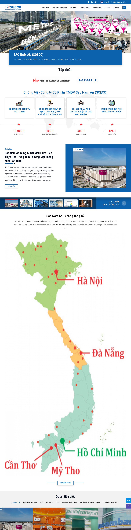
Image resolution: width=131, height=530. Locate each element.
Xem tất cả (15, 502)
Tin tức (107, 7)
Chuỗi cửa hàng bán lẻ (111, 502)
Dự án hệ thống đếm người (90, 502)
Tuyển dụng (97, 7)
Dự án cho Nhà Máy (30, 502)
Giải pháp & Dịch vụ (60, 7)
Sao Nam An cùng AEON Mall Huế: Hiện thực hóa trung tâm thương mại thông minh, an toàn (29, 157)
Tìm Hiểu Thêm (65, 483)
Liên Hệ (116, 7)
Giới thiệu (45, 7)
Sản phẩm (73, 7)
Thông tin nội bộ (119, 2)
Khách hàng (85, 7)
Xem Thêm (11, 186)
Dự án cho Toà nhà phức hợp (66, 502)
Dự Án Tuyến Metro (46, 502)
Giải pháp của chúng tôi (111, 203)
